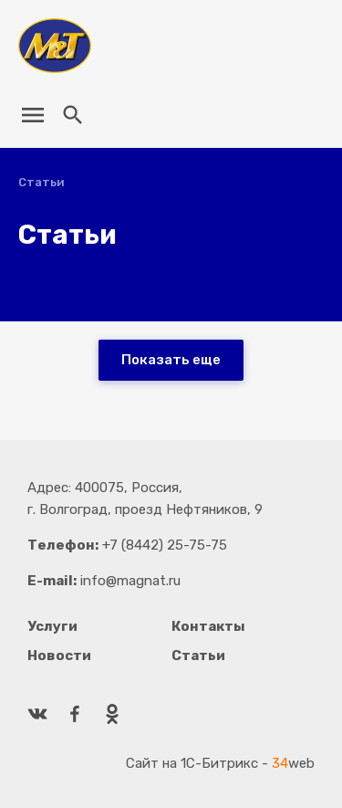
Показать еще (171, 360)
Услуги (52, 626)
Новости (59, 655)
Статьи (198, 655)
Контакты (208, 626)
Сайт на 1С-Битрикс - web (220, 763)
